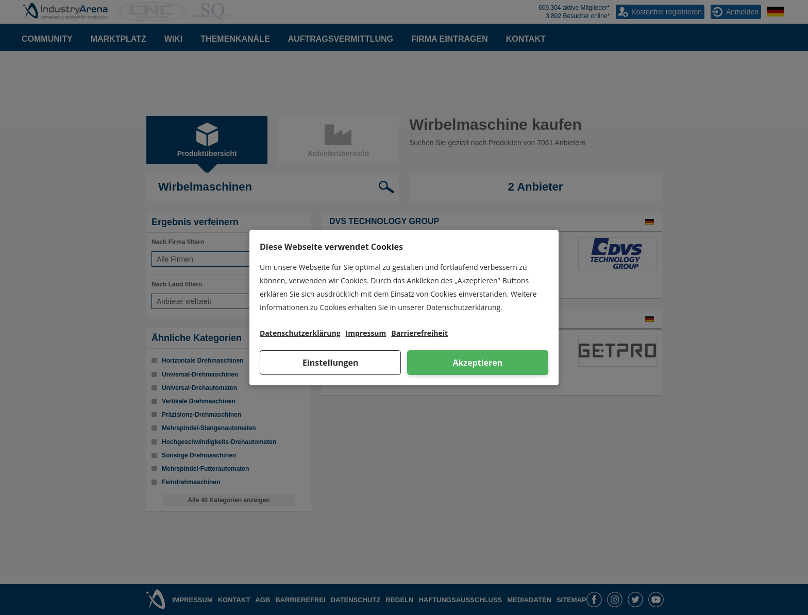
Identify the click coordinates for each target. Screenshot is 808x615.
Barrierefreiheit (419, 333)
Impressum (366, 333)
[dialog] (404, 307)
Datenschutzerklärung (300, 333)
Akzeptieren (477, 362)
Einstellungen (330, 362)
